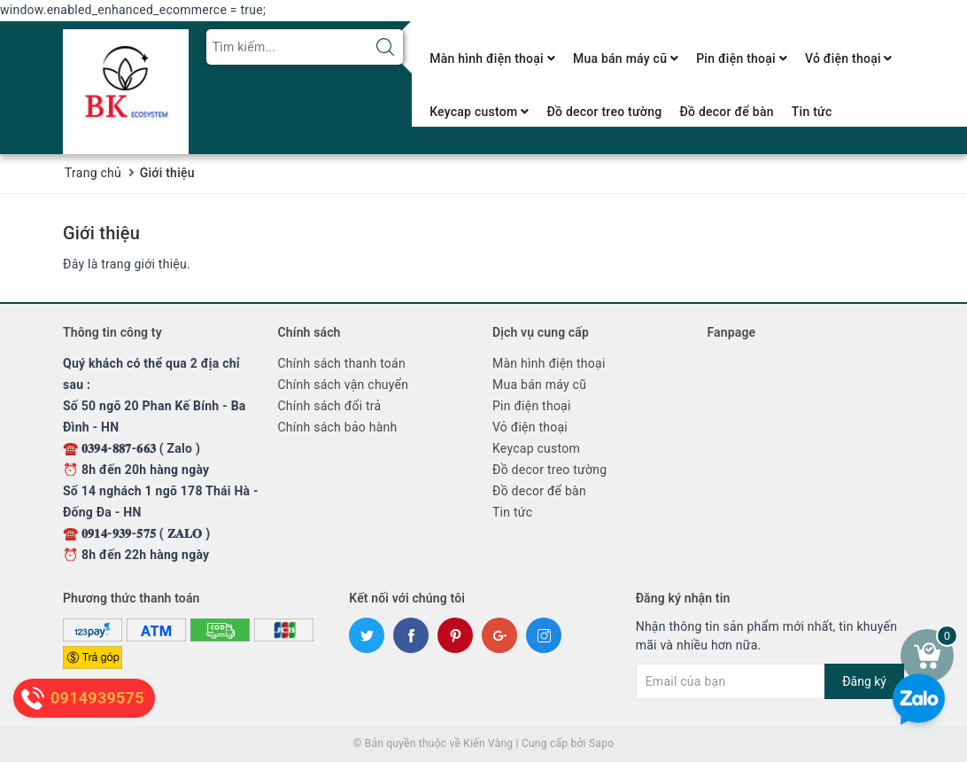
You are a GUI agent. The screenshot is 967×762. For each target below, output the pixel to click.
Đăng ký (864, 681)
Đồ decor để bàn (726, 112)
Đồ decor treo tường (603, 112)
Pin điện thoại (741, 58)
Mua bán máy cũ (625, 58)
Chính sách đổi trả (330, 406)
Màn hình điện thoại (492, 58)
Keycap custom (479, 112)
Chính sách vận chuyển (343, 384)
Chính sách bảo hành (338, 427)
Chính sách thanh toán (342, 363)
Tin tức (812, 112)
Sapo (601, 743)
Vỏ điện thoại (849, 58)
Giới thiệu (101, 233)
